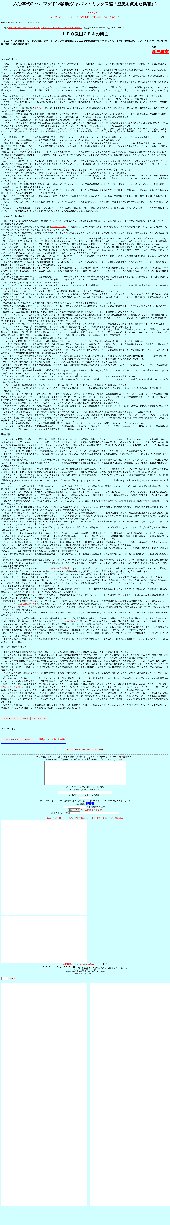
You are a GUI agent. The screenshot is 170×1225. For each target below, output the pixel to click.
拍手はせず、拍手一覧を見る (52, 739)
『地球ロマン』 (58, 227)
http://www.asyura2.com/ (85, 969)
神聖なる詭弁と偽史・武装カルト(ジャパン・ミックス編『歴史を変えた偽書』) (45, 27)
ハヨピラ (68, 621)
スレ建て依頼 (93, 822)
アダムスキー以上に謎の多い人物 (21, 604)
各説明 (121, 759)
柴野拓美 (39, 108)
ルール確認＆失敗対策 (91, 814)
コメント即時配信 (76, 822)
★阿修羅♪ (92, 13)
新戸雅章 (160, 51)
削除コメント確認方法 (113, 822)
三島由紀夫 (6, 687)
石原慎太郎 (19, 687)
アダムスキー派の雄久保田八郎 (55, 568)
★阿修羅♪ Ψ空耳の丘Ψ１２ (105, 17)
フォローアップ (58, 17)
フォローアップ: (8, 729)
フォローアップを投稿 (78, 17)
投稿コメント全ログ (56, 822)
